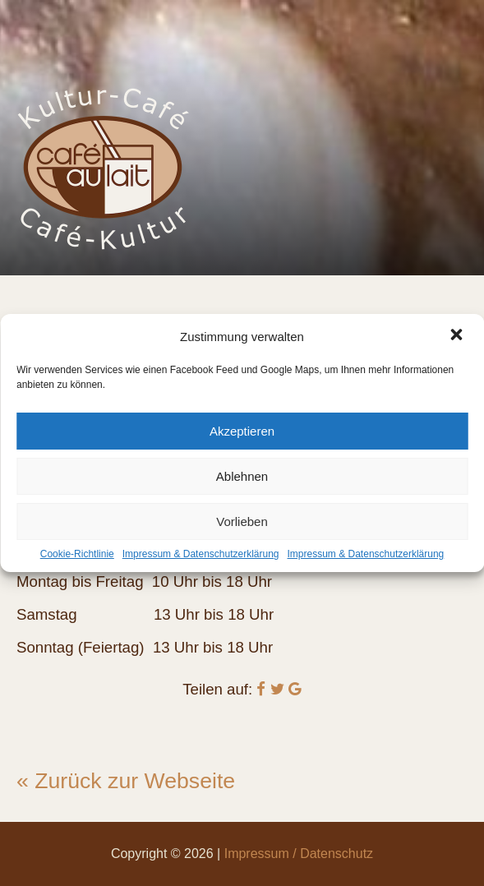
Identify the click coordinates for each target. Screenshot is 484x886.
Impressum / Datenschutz (298, 854)
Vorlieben (242, 521)
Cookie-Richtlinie (77, 554)
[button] (458, 336)
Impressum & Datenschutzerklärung (200, 554)
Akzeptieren (242, 431)
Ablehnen (242, 476)
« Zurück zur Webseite (125, 780)
